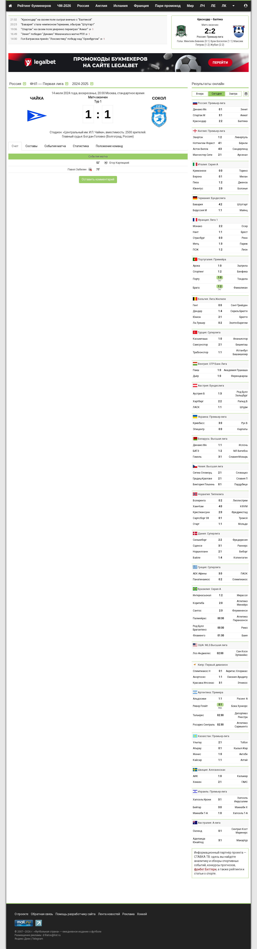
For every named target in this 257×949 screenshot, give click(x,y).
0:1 (220, 109)
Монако (197, 226)
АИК (195, 776)
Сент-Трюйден (239, 305)
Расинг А (242, 698)
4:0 (220, 506)
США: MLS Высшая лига (212, 645)
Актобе (243, 754)
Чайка (37, 98)
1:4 (220, 311)
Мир (190, 6)
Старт (196, 524)
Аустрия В (199, 393)
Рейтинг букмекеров (34, 6)
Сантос (197, 610)
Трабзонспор (200, 352)
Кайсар (197, 760)
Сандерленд (240, 149)
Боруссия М (200, 210)
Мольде (243, 524)
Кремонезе (199, 170)
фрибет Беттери (205, 869)
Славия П (242, 478)
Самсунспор (200, 344)
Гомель (197, 456)
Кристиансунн (201, 512)
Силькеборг (200, 539)
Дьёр (196, 376)
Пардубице (241, 484)
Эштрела (242, 265)
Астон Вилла (200, 149)
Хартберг (198, 401)
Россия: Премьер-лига (210, 36)
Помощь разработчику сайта (75, 914)
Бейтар (197, 807)
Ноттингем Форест (204, 143)
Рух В (244, 423)
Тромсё (243, 518)
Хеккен (197, 782)
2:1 (220, 154)
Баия (245, 635)
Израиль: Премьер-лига (212, 791)
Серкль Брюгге (239, 311)
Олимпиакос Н (201, 671)
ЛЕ (213, 6)
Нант (195, 232)
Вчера (200, 93)
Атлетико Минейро (242, 603)
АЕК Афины (200, 573)
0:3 (220, 237)
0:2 (220, 322)
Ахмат (244, 115)
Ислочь (243, 445)
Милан (244, 176)
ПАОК (244, 573)
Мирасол (242, 595)
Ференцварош (239, 376)
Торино (243, 170)
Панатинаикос (201, 579)
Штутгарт (242, 204)
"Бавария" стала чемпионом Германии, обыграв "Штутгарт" (58, 24)
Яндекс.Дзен (22, 938)
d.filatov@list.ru (52, 935)
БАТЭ (196, 450)
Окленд (197, 831)
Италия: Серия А (208, 164)
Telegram (37, 938)
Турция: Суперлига (209, 332)
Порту (196, 278)
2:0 (220, 188)
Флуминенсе (240, 610)
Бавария (198, 204)
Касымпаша (200, 338)
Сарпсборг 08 (201, 518)
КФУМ (244, 506)
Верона (197, 176)
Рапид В (243, 401)
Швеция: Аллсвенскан (211, 769)
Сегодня (217, 93)
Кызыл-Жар (241, 748)
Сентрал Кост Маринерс (240, 831)
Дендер (197, 311)
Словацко (242, 472)
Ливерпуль (241, 137)
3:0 (220, 423)
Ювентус (198, 188)
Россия (83, 6)
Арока (196, 265)
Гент (195, 305)
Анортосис (199, 676)
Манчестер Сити (202, 154)
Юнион (197, 317)
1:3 (220, 243)
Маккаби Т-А (200, 813)
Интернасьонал (202, 595)
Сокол (159, 98)
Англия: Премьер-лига (211, 130)
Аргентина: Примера (210, 692)
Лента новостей (109, 914)
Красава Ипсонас (203, 682)
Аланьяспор (240, 338)
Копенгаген (241, 557)
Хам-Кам (198, 506)
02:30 (220, 715)
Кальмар (242, 776)
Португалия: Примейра (212, 259)
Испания (120, 6)
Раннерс (243, 545)
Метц (196, 243)
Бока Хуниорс (239, 706)
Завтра (233, 93)
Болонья (243, 188)
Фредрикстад (240, 512)
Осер (245, 226)
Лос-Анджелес (202, 653)
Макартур (242, 840)
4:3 (220, 149)
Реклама (128, 914)
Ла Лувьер (199, 322)
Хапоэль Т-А (240, 813)
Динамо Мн (200, 445)
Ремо (244, 627)
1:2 (220, 137)
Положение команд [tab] (109, 146)
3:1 (220, 115)
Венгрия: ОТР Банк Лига (212, 363)
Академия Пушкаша (236, 370)
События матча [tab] (55, 146)
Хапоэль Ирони (202, 799)
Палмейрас (199, 618)
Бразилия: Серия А (209, 589)
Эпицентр (198, 429)
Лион (245, 249)
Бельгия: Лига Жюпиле (212, 298)
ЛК (224, 6)
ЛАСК (196, 407)
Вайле (196, 557)
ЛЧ (202, 6)
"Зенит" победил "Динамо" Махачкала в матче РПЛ (53, 34)
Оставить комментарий (98, 179)
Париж (244, 243)
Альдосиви (199, 698)
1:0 (219, 265)
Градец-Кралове (202, 478)
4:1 (220, 143)
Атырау (197, 748)
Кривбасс (199, 423)
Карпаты (242, 429)
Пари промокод (168, 6)
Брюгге (243, 317)
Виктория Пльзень (203, 484)
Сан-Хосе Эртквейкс (241, 653)
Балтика (218, 19)
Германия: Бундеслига (211, 198)
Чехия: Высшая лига (210, 466)
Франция (141, 6)
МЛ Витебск (240, 450)
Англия (101, 6)
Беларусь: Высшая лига (212, 438)
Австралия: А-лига (209, 822)
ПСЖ (195, 249)
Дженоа (243, 182)
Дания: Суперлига (209, 533)
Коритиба (198, 603)
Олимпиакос (240, 579)
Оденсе (197, 545)
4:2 (220, 204)
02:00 (220, 653)
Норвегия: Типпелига (211, 494)
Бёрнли (243, 143)
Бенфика (242, 271)
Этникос (243, 682)
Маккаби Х (241, 807)
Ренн (245, 237)
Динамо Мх (199, 109)
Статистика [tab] (81, 146)
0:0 (220, 170)
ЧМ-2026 (64, 6)
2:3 (221, 610)
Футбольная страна (46, 931)
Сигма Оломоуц (202, 472)
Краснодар (203, 19)
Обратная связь (42, 914)
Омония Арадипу (237, 676)
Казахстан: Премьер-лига (213, 736)
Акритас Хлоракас (237, 671)
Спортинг (198, 271)
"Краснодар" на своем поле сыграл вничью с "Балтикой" (56, 19)
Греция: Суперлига (209, 567)
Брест (244, 232)
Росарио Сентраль (204, 724)
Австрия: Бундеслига (211, 385)
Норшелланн (200, 551)
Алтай (244, 760)
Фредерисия (240, 539)
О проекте (21, 914)
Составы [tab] (31, 146)
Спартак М (199, 115)
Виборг (243, 551)
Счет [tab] (15, 146)
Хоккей (142, 914)
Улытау (197, 742)
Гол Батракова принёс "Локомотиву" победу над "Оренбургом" (60, 38)
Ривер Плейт (200, 706)
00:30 (221, 618)
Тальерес (198, 715)
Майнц (244, 210)
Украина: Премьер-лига (212, 416)
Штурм (244, 407)
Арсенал (242, 154)
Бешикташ (242, 344)
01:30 (221, 635)
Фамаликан (241, 287)
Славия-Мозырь (238, 456)
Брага (196, 287)
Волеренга (199, 500)
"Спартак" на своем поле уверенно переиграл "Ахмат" (55, 29)
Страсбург (199, 237)
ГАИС (245, 782)
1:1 (220, 210)
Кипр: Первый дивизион (213, 664)
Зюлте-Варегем (238, 322)
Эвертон (198, 137)
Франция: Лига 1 (208, 219)
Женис (197, 754)
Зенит (244, 109)
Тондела (242, 278)
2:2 (220, 121)
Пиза (196, 182)
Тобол (244, 742)
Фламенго (199, 635)
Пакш (196, 370)
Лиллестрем (240, 500)
